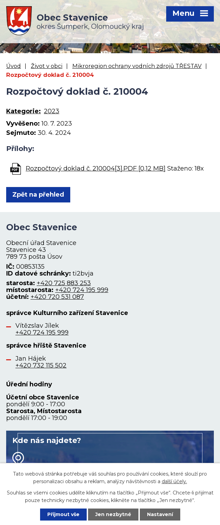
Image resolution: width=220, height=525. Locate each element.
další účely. (174, 481)
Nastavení (160, 514)
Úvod (13, 65)
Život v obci (46, 65)
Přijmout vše (63, 514)
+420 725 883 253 (64, 283)
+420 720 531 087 (57, 297)
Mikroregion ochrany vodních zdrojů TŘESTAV (136, 65)
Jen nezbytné (113, 514)
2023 (51, 111)
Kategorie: (23, 111)
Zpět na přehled (38, 194)
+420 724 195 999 (81, 290)
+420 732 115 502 (40, 365)
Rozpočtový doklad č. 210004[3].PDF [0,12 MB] (96, 168)
